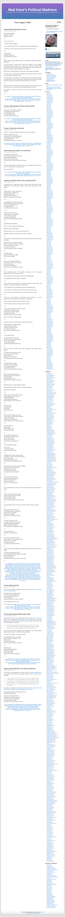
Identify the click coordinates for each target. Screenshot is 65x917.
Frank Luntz (49, 529)
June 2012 (49, 285)
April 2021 (49, 161)
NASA (48, 681)
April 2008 (49, 346)
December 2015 (50, 236)
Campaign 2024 (50, 432)
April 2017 (49, 216)
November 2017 (50, 209)
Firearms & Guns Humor (51, 519)
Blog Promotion (50, 416)
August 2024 (49, 117)
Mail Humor (49, 638)
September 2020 (50, 169)
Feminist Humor (50, 870)
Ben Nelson (49, 402)
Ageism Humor (50, 376)
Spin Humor (49, 805)
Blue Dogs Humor (50, 420)
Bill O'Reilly (49, 411)
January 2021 (49, 164)
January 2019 (49, 192)
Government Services (20, 662)
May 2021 (49, 159)
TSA (26, 605)
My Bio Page (49, 891)
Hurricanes (18, 143)
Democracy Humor (50, 472)
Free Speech (49, 530)
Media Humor (8, 660)
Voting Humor (32, 573)
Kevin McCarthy (50, 609)
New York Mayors (50, 689)
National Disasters (16, 660)
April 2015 (49, 244)
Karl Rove (49, 604)
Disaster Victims (26, 659)
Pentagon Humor (28, 97)
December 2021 (50, 151)
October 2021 (49, 153)
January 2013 (49, 277)
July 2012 (49, 284)
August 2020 (49, 170)
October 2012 (49, 280)
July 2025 (49, 104)
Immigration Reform (50, 566)
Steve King (49, 810)
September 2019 (50, 182)
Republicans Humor (20, 145)
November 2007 (50, 352)
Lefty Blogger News (50, 622)
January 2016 (49, 234)
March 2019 (49, 190)
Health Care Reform (30, 566)
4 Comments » (27, 123)
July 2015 (49, 242)
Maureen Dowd (50, 646)
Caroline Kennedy (50, 438)
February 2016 (49, 233)
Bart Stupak (49, 398)
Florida (48, 522)
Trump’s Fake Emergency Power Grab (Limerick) (19, 106)
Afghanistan (10, 563)
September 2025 (50, 101)
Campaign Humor (20, 574)
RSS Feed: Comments (51, 77)
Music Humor (49, 889)
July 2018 (49, 199)
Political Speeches (14, 709)
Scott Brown (49, 789)
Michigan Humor (50, 657)
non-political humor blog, (52, 69)
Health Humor (49, 873)
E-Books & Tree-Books (51, 868)
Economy (25, 565)
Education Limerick (50, 489)
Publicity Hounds (50, 750)
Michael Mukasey (50, 652)
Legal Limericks (50, 623)
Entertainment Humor (51, 499)
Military (39, 96)
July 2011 (49, 299)
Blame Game (11, 659)
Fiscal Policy (19, 98)
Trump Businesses (37, 143)
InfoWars (16, 567)
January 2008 (49, 349)
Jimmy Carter (49, 586)
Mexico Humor (14, 568)
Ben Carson (29, 563)
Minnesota (12, 705)
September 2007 (50, 354)
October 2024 (49, 115)
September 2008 (50, 340)
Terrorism (48, 825)
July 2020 (49, 171)
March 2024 (49, 122)
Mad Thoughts (49, 637)
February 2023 (49, 135)
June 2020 (49, 173)
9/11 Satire (49, 374)
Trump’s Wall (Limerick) (11, 585)
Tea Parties (49, 818)
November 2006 (50, 366)
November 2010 (50, 308)
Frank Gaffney (49, 528)
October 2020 (49, 168)
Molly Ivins (49, 670)
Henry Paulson (50, 551)
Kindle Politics (49, 610)
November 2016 (50, 222)
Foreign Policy (49, 524)
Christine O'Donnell (50, 449)
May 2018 (49, 202)
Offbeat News (49, 895)
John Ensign (49, 593)
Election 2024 (49, 490)
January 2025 (49, 111)
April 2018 (49, 203)
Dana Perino (49, 465)
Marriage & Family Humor (52, 884)
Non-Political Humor (50, 696)
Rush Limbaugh (50, 779)
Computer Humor (50, 867)
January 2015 (49, 248)
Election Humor (24, 704)
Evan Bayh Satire (50, 503)
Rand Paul (49, 759)
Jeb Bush (48, 583)
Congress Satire (18, 659)
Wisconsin (49, 859)
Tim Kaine (49, 830)
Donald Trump (13, 98)
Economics (19, 565)
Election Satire (8, 575)
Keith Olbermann (50, 606)
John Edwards (49, 592)
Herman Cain (49, 553)
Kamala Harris (49, 601)
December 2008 (50, 336)
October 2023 (49, 125)
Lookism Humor (50, 632)
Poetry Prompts (50, 727)
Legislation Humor (50, 624)
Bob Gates (49, 421)
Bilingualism (49, 405)
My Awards (49, 890)
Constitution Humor (50, 457)
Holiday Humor (50, 874)
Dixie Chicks (49, 480)
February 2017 (49, 219)
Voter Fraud (18, 573)
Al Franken (49, 379)
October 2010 (49, 309)
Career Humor (49, 866)
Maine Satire (49, 639)
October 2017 (49, 210)
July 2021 (49, 157)
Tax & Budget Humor (51, 817)
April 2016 (49, 231)
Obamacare (34, 568)
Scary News (49, 784)
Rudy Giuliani (49, 777)
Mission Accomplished (51, 667)
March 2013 (49, 274)
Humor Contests (50, 563)
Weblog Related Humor (51, 907)
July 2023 (49, 129)
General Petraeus (50, 536)
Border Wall (30, 96)
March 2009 (49, 332)
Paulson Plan (49, 715)
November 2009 (50, 323)
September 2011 (50, 296)
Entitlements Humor (50, 500)
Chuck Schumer (50, 450)
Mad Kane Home (50, 883)
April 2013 (49, 273)
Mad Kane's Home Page (51, 75)
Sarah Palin (49, 782)
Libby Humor (49, 626)
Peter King (49, 721)
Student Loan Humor (51, 812)
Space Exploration (50, 802)
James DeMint (49, 580)
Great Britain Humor (35, 575)
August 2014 (49, 254)
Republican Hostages (25, 660)
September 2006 (50, 369)
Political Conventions (51, 733)
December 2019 (50, 180)
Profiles (48, 748)
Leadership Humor (50, 621)
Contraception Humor (51, 460)
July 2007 (49, 357)
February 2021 (49, 163)
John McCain (49, 594)
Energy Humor (49, 497)
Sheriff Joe (28, 571)
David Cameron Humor (51, 467)
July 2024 (49, 118)
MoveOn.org (49, 674)
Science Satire (49, 787)
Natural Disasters (19, 705)
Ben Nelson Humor (50, 403)
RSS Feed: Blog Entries (51, 76)
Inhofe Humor (49, 569)
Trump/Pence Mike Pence (33, 572)
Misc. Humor (49, 886)
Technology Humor (50, 819)
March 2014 (49, 260)
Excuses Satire (50, 505)
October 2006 (49, 368)
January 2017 (49, 220)
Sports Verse (49, 806)
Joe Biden (49, 588)
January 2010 (49, 320)
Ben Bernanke (49, 399)
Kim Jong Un (29, 567)
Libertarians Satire (50, 627)
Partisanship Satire (50, 710)
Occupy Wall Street (50, 703)
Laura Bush (49, 618)
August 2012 (49, 283)
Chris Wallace (49, 448)
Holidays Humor (50, 557)
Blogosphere (49, 419)
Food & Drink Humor (51, 872)
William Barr (49, 857)
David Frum (49, 468)
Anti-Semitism (49, 387)
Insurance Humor (15, 577)
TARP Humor (49, 816)
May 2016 (49, 230)
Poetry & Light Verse (51, 897)
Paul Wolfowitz (49, 714)
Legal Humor (49, 880)
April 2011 (49, 302)
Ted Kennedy (49, 822)
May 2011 (49, 301)
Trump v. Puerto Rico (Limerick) (14, 128)
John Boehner (49, 591)
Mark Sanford (49, 644)
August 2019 (49, 184)
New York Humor (50, 893)
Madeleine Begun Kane (39, 912)
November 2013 (50, 265)
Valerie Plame (49, 844)
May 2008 (49, 345)
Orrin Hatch (49, 708)
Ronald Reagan (50, 775)
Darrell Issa (49, 466)
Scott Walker (49, 790)
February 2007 (49, 363)
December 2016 (50, 221)
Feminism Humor (50, 517)
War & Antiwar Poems (51, 851)
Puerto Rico (29, 143)
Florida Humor (49, 523)
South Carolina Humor (51, 801)
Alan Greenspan (50, 380)
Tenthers (48, 824)
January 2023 (49, 136)
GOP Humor (26, 98)
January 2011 (49, 306)
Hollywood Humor (50, 558)
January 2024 (49, 123)
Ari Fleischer (49, 391)
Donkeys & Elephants (51, 484)
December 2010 (50, 307)
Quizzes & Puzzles (50, 901)
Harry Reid (49, 548)
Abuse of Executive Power (13, 96)
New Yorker (49, 691)
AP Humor (49, 388)
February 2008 (49, 348)
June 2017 (49, 214)
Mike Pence (35, 577)
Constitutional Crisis (50, 459)
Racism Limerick (8, 579)
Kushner (34, 567)
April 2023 (49, 133)
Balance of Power (24, 96)
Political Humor (50, 898)
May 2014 (49, 257)
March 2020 (49, 176)
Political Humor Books (51, 736)
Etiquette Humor (50, 502)
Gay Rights (49, 532)
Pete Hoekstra (49, 719)
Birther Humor (49, 414)
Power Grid (24, 143)
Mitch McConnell (50, 668)
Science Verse (49, 788)
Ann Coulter (49, 386)
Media (5, 568)
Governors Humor (50, 546)
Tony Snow (49, 834)
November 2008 (50, 337)
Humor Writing (49, 564)
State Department (50, 807)
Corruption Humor (50, 461)
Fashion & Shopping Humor (52, 869)
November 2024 (50, 113)
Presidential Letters (50, 744)
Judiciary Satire (50, 599)
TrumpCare (12, 573)
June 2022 (49, 145)
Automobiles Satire (50, 393)
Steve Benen (18, 661)
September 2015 (50, 239)
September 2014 (50, 253)
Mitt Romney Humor (50, 669)
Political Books (49, 730)
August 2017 (49, 213)
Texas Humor (12, 572)
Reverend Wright (50, 765)
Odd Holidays (49, 704)
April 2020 (49, 175)
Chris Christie (49, 445)
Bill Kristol (49, 410)
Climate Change (10, 172)
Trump (23, 605)
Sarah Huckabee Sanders (29, 569)
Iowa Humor (49, 574)
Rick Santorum (50, 767)
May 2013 (49, 272)
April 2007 (49, 360)
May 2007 (49, 359)
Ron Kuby (49, 772)
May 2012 (49, 286)
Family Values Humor (51, 509)
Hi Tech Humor (50, 554)
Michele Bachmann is (36, 672)
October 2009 (49, 324)
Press (21, 569)
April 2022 (49, 147)
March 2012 (49, 289)
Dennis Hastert (50, 476)
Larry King (49, 617)
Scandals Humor (50, 783)
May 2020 (49, 174)
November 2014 (50, 250)
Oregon (48, 707)
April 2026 (49, 93)
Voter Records (25, 573)
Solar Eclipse (35, 571)
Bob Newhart (49, 422)
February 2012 (49, 290)
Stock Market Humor (51, 811)
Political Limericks (16, 100)
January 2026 (49, 96)
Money (14, 97)
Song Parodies (50, 799)
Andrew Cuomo (50, 385)
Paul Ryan (49, 713)
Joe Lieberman (50, 589)
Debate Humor (49, 471)
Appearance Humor (50, 390)
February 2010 (49, 319)
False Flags (8, 566)
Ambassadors (23, 563)
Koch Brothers (49, 612)
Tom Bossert (18, 572)
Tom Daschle (49, 833)
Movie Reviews (50, 675)
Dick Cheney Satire (50, 478)
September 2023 (50, 127)
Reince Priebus (50, 761)
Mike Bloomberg (50, 660)
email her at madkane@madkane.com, (50, 68)
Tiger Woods (49, 828)
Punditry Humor (50, 752)
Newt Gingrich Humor (51, 695)
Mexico (9, 568)
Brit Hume (49, 426)
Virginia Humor (50, 846)
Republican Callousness (13, 706)
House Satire (49, 560)
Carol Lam (49, 437)
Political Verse (24, 100)
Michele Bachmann (30, 708)
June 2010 (49, 314)
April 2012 (49, 288)
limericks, (57, 64)
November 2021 (50, 152)
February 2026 (49, 95)
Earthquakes (18, 704)
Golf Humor (12, 143)
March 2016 (49, 232)
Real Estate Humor (50, 760)
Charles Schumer (50, 443)
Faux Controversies (50, 511)
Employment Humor (50, 496)
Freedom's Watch (50, 531)
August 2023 (49, 128)
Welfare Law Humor (50, 854)
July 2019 (49, 185)
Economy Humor (35, 574)
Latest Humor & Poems (51, 879)
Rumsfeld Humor (50, 778)
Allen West (49, 382)
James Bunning (50, 578)
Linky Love (49, 629)
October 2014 (49, 251)
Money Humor (49, 887)
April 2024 (49, 121)
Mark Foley (49, 641)
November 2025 (50, 99)
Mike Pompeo (49, 663)
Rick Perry (49, 766)
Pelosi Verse (49, 716)
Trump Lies (24, 572)
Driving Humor (49, 485)
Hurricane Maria (37, 172)
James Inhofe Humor (51, 581)
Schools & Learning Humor (52, 904)
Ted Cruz (48, 821)
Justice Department (50, 600)
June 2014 (49, 256)
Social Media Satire (50, 796)
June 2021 (49, 158)
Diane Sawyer (49, 477)
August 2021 (49, 156)
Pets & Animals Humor (51, 896)
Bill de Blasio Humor (51, 409)
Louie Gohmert (50, 634)
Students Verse (50, 813)
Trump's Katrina (25, 173)
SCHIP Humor (49, 785)
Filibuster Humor (50, 518)
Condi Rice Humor (50, 455)
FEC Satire (49, 514)
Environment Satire (50, 501)
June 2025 (49, 105)
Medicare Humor (50, 650)
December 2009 (50, 322)
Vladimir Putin (49, 847)
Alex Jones (16, 563)
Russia (48, 781)
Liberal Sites (49, 881)
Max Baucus (49, 647)
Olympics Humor (50, 706)
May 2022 (49, 146)
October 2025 (49, 100)
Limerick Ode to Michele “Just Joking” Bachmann (19, 668)
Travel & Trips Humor (51, 906)
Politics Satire (31, 100)
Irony (48, 576)
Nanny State (49, 680)
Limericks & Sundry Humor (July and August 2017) (20, 180)
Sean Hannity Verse (50, 793)
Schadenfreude (7, 571)
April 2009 (49, 331)
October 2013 (49, 266)
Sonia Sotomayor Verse (51, 800)
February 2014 (49, 261)
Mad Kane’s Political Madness (32, 10)
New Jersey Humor (50, 686)
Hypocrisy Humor (50, 565)
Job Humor (49, 587)
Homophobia (49, 559)
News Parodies (50, 693)
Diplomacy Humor (50, 479)
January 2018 (49, 207)
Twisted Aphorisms (50, 840)
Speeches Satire (50, 804)
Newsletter (49, 892)
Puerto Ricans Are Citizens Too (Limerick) (17, 150)
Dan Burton (49, 463)
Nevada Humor (50, 685)
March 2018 (49, 204)
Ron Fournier (49, 771)
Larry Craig (49, 616)
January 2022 (49, 150)
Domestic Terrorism (12, 565)
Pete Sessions (49, 720)
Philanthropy (49, 724)
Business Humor (50, 430)
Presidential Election (28, 705)
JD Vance (49, 582)
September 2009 (50, 325)
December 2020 (50, 165)
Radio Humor (49, 756)
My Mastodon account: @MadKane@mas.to (51, 81)
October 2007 (49, 353)
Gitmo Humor (49, 540)
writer (46, 62)
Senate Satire (49, 794)
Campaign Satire (10, 704)
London (38, 567)
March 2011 (49, 303)
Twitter (48, 841)
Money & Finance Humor (51, 672)
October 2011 (49, 295)
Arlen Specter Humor (51, 392)
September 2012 (50, 282)
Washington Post (24, 619)
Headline (6, 132)
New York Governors (51, 687)
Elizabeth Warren (50, 495)
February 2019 (49, 191)
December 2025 (50, 98)
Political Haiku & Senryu (51, 735)
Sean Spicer (14, 571)
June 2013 (49, 271)
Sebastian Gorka (22, 571)
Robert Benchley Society (51, 770)
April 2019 (49, 188)
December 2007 (50, 351)
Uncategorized (49, 842)
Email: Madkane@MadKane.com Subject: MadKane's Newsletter (54, 32)
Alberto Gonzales (50, 381)
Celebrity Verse (50, 440)
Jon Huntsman (49, 595)
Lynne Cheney (49, 635)
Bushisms (49, 428)
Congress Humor (50, 456)
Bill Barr (48, 407)
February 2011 (49, 305)
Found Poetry (49, 525)
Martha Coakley (50, 645)
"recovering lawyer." (57, 62)
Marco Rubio (49, 640)
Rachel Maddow (50, 754)
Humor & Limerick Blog (51, 875)
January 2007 (49, 364)
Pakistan (48, 709)
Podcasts (48, 726)
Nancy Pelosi (49, 678)
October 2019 (49, 181)
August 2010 (49, 312)
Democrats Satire (50, 474)
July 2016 (49, 227)
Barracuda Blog (50, 397)
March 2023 (49, 134)
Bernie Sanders (50, 404)
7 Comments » (27, 710)
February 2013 (49, 276)
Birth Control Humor (50, 413)
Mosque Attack (21, 568)
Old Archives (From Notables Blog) (53, 87)
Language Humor (50, 615)
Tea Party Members (33, 706)
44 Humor (49, 373)
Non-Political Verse (50, 697)
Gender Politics (50, 534)
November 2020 (50, 167)
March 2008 (49, 347)
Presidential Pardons (14, 569)
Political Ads (49, 729)
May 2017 (49, 215)
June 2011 (49, 300)
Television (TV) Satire (51, 823)
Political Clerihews (50, 731)
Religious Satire (36, 709)
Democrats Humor (50, 473)
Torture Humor (49, 835)
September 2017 (50, 211)
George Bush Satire (50, 537)
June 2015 (49, 243)
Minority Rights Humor (51, 666)
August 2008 (49, 341)
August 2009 (49, 326)
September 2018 (50, 197)
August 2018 (49, 198)
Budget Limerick (16, 604)
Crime (48, 462)
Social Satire (49, 798)
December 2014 (50, 249)
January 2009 (49, 335)
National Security (20, 97)
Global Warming (29, 172)
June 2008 (49, 343)
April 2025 (49, 107)
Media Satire (22, 577)
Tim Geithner (49, 829)
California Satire (50, 431)
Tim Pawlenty (49, 831)
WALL (29, 605)
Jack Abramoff (49, 577)
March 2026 (49, 94)
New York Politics (50, 690)
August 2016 (49, 226)
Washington (49, 852)
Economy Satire (31, 565)
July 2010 (49, 313)
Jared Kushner (22, 567)
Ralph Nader (49, 758)
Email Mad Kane (50, 74)
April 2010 (49, 317)
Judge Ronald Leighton (51, 598)
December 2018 (50, 193)
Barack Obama (50, 396)
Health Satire (7, 577)
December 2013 (50, 263)
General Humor (50, 535)
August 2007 (49, 355)
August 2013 (49, 268)
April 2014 (49, 259)
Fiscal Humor (37, 659)
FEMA (35, 96)
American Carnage (50, 384)
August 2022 (49, 142)
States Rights (49, 808)
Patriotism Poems (50, 712)
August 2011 (49, 297)
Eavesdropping (50, 486)
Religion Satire (37, 705)
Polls (48, 743)
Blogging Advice (50, 417)
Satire (36, 569)
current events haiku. (55, 65)
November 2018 (50, 194)
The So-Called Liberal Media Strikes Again (17, 614)
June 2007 (49, 358)
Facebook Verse (50, 507)
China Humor (49, 444)
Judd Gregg (49, 597)
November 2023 (50, 124)
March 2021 (49, 162)
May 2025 (49, 106)
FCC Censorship (50, 513)
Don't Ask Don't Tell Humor (52, 482)
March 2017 (49, 217)
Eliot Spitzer (49, 494)
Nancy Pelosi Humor (51, 679)
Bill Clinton (49, 408)
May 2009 (49, 330)
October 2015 (49, 238)
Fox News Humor (50, 526)
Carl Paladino (49, 434)
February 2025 (49, 110)
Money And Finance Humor (52, 673)
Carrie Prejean (49, 439)
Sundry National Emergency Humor (15, 29)
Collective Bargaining (51, 454)
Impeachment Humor (51, 568)
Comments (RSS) (36, 913)
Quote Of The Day (50, 753)
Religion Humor (50, 903)
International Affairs (50, 571)
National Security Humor (51, 683)
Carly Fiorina (49, 436)
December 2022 (50, 138)
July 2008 (49, 342)
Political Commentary (51, 732)
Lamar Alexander (50, 614)
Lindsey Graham (50, 628)
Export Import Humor (51, 506)
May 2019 (49, 187)
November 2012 (50, 279)
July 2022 (49, 144)
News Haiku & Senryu (51, 692)
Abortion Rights (50, 375)
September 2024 (50, 116)
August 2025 (49, 102)
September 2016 (50, 225)
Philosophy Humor (50, 725)
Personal (48, 718)
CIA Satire (49, 451)
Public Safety (49, 749)
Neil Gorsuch (49, 684)
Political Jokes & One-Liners (52, 737)
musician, (49, 62)
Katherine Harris (50, 605)
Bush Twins (49, 427)
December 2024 (50, 112)
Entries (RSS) (28, 913)
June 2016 (49, 228)
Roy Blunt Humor (50, 776)
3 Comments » (33, 663)
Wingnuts (48, 858)
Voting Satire (31, 579)
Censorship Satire (50, 442)
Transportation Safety (51, 836)
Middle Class (49, 658)
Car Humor (49, 864)
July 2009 (49, 328)
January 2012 (49, 291)
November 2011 (50, 294)
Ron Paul (48, 773)
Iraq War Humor (50, 575)
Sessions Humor (50, 795)
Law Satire (49, 620)
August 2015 (49, 240)
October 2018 (49, 196)
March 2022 (49, 148)
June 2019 (49, 186)
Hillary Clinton (49, 555)
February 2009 (49, 334)
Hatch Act (23, 566)
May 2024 (49, 119)
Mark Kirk (48, 643)
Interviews (49, 572)
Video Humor (49, 845)
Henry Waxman (50, 552)
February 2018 (49, 205)
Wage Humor (49, 850)
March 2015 (49, 245)
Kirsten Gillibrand (50, 611)
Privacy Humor (50, 747)
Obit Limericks (49, 702)
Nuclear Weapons (13, 578)
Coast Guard (24, 604)
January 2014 (49, 262)
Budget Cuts (9, 604)
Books (48, 425)
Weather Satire (50, 853)
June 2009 (49, 329)
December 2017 (50, 208)
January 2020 (49, 179)
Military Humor (32, 98)
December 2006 (50, 365)
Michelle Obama (50, 656)
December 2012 (50, 278)
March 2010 (49, 318)
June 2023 (49, 130)
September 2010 (50, 311)
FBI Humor (49, 512)
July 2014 (49, 255)
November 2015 (50, 237)
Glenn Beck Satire (50, 541)
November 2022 (50, 139)
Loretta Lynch (49, 633)
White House (21, 101)
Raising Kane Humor (51, 902)
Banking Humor (50, 394)
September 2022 (50, 141)
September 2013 (50, 267)
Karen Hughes (49, 603)
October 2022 (49, 140)
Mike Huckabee (50, 661)
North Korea (28, 568)
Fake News (38, 565)
